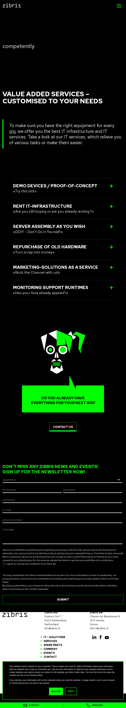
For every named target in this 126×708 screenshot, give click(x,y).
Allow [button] (56, 691)
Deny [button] (71, 691)
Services (50, 641)
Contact (50, 657)
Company (50, 649)
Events (49, 653)
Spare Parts (53, 645)
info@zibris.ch (52, 628)
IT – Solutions (54, 637)
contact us (63, 427)
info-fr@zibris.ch (99, 628)
